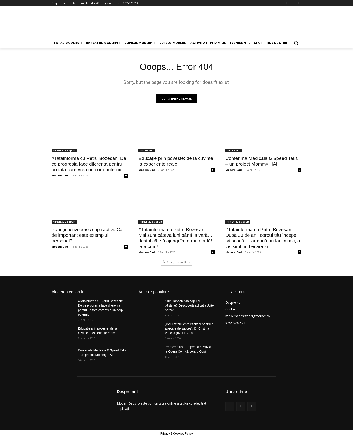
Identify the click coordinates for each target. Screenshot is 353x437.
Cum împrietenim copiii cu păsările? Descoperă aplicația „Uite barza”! (189, 305)
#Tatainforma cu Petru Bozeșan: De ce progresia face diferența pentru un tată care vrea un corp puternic (89, 164)
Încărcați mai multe (176, 262)
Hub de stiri (146, 150)
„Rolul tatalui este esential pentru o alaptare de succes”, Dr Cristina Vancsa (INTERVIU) (189, 328)
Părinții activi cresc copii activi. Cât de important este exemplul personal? (88, 235)
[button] (296, 42)
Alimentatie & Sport (64, 150)
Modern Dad (60, 175)
